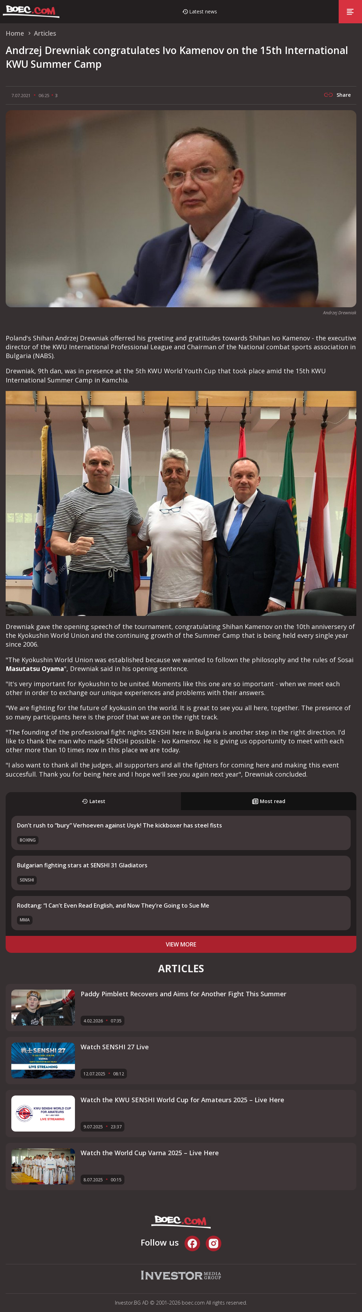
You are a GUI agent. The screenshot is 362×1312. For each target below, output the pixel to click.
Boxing (28, 840)
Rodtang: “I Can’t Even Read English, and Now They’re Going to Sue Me (113, 905)
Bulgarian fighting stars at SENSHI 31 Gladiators (82, 865)
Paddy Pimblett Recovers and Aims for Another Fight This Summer (183, 994)
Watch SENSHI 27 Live (115, 1047)
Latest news (203, 11)
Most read (268, 801)
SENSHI (27, 880)
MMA (25, 920)
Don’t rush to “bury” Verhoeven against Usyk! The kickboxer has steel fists (119, 825)
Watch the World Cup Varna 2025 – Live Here (150, 1152)
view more (181, 944)
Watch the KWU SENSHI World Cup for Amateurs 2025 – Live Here (182, 1100)
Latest (93, 801)
